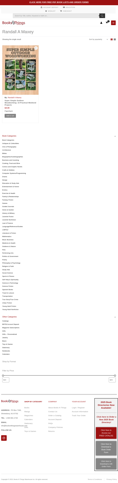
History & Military (8, 213)
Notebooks (6, 351)
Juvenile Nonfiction (9, 220)
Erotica (4, 190)
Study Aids (6, 270)
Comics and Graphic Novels (12, 167)
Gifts (4, 331)
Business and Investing (10, 160)
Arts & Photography (9, 147)
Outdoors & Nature (9, 246)
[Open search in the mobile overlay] (59, 15)
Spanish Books (7, 289)
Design (4, 180)
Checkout (67, 11)
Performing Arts (7, 253)
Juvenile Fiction (7, 216)
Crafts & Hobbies (8, 170)
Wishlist (51, 11)
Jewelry (5, 337)
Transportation (7, 296)
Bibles (4, 153)
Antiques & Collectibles (10, 143)
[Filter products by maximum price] (112, 379)
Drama (4, 177)
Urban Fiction (7, 303)
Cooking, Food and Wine (11, 163)
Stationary (6, 347)
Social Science (7, 273)
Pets (4, 250)
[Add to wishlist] (36, 48)
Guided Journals (8, 206)
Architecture (6, 150)
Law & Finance (7, 223)
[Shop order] (98, 39)
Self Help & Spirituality (10, 279)
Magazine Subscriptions (10, 328)
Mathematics (6, 236)
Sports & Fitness (8, 276)
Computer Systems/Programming (14, 173)
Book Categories (8, 140)
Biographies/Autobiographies (12, 157)
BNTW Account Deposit (10, 324)
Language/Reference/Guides (12, 226)
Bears (4, 341)
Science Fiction (7, 286)
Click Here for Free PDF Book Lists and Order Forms (59, 2)
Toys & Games (7, 344)
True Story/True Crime (10, 299)
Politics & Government (10, 256)
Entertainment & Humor (10, 186)
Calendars (6, 354)
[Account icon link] (101, 23)
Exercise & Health (8, 193)
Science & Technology (10, 283)
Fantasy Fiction (7, 200)
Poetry (4, 260)
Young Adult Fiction (9, 306)
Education (70, 7)
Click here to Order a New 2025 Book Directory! (106, 419)
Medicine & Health (8, 243)
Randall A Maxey (15, 97)
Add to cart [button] (10, 116)
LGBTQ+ (5, 230)
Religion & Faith (8, 266)
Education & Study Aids (10, 183)
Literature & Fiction (9, 233)
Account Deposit (50, 7)
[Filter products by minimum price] (5, 379)
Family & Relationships (10, 196)
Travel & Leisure (8, 293)
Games (4, 203)
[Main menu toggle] (113, 22)
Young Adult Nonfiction (10, 309)
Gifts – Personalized (9, 334)
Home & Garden (8, 210)
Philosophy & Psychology (11, 263)
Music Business (7, 240)
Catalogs (5, 321)
